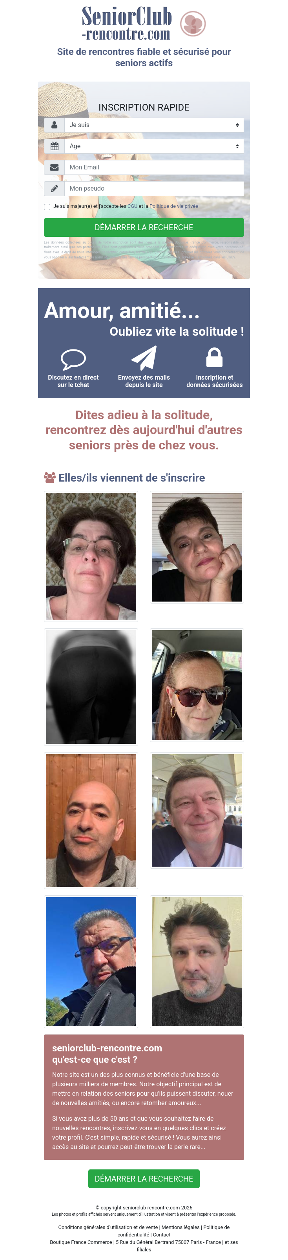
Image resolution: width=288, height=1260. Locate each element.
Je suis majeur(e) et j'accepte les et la (125, 206)
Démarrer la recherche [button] (144, 1179)
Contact (162, 1235)
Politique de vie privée (173, 206)
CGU (132, 206)
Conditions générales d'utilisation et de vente (108, 1227)
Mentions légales (181, 1227)
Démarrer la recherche (144, 227)
